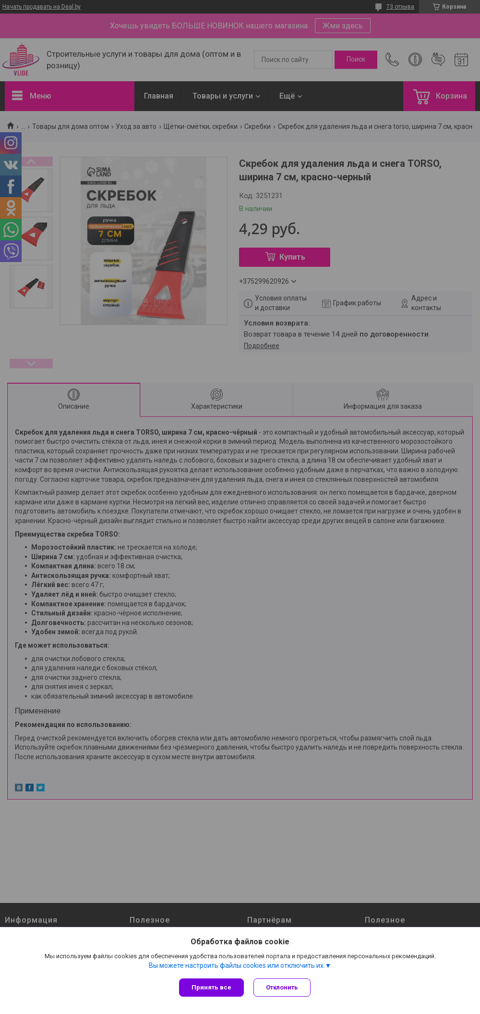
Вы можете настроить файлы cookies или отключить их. (237, 965)
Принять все (211, 987)
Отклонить (282, 987)
